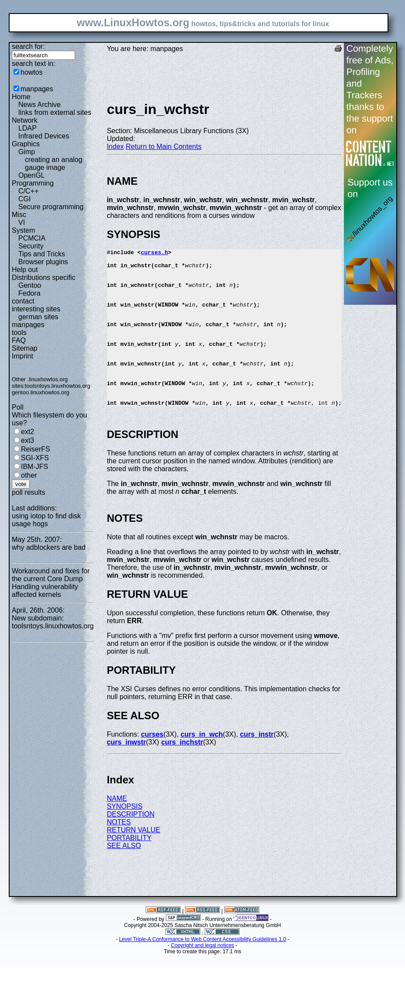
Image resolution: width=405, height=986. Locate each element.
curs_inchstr (182, 773)
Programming (33, 183)
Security (31, 246)
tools (19, 332)
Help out (25, 269)
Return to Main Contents (163, 146)
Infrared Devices (43, 136)
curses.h (154, 253)
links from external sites (54, 112)
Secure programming (50, 206)
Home (21, 96)
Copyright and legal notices (202, 977)
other (29, 475)
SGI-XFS (35, 458)
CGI (24, 199)
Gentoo (29, 285)
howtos (32, 72)
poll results (28, 492)
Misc (19, 214)
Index (115, 146)
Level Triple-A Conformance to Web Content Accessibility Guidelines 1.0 (202, 971)
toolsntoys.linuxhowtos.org (57, 386)
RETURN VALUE (133, 861)
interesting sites (36, 309)
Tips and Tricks (41, 254)
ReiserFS (35, 449)
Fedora (29, 293)
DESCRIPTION (130, 845)
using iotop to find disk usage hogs (46, 519)
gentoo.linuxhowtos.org (40, 392)
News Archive (39, 104)
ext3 (27, 440)
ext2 (27, 431)
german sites (38, 317)
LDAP (27, 128)
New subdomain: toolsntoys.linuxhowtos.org (53, 622)
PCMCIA (31, 238)
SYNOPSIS (125, 837)
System (23, 230)
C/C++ (28, 191)
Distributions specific (44, 277)
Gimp (26, 151)
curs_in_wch (202, 765)
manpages (37, 89)
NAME (117, 830)
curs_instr (257, 765)
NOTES (119, 853)
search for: (28, 46)
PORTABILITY (129, 869)
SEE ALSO (124, 877)
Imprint (22, 356)
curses (152, 765)
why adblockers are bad (49, 547)
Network (25, 120)
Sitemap (25, 348)
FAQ (19, 340)
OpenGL (31, 175)
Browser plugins (43, 261)
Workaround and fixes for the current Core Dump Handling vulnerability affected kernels (50, 582)
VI (21, 222)
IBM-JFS (34, 466)
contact (23, 301)
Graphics (26, 144)
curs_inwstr (126, 773)
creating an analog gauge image (53, 163)
